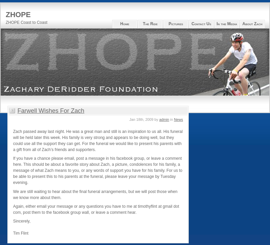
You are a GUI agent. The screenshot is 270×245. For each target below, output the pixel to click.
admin (164, 119)
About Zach (252, 23)
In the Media (227, 23)
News (178, 119)
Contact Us (201, 23)
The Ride (150, 23)
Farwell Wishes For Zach (50, 110)
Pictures (176, 23)
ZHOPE (18, 14)
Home (124, 23)
